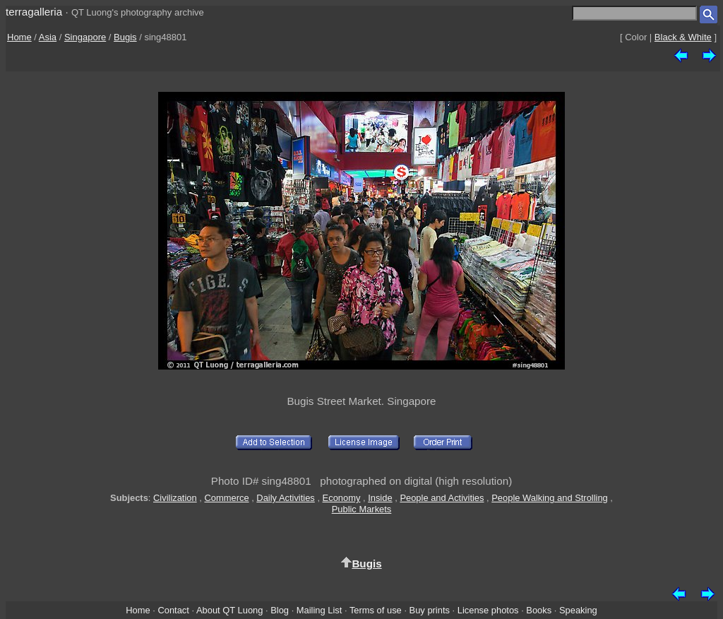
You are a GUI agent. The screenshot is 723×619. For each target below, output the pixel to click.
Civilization (175, 498)
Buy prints (430, 610)
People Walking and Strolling (549, 498)
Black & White (683, 37)
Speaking (578, 610)
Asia (47, 37)
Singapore (85, 37)
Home (19, 37)
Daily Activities (285, 498)
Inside (380, 498)
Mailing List (319, 610)
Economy (342, 498)
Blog (279, 610)
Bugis (125, 37)
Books (538, 610)
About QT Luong (229, 610)
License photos (488, 610)
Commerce (226, 498)
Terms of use (375, 610)
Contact (173, 610)
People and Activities (442, 498)
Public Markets (362, 509)
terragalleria (34, 12)
